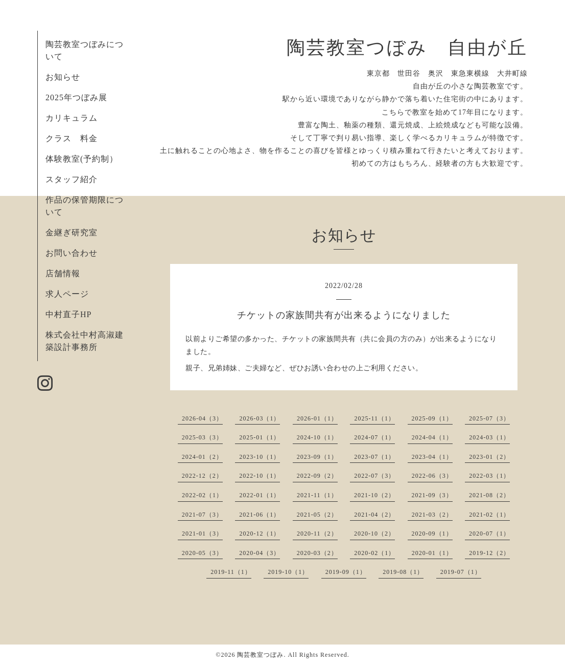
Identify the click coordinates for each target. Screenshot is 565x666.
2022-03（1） (489, 475)
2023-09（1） (317, 456)
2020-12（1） (259, 533)
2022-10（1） (259, 475)
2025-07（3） (489, 418)
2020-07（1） (489, 533)
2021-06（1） (259, 514)
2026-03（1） (259, 418)
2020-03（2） (317, 553)
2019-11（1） (230, 571)
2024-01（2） (202, 456)
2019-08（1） (403, 571)
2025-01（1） (259, 437)
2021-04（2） (374, 514)
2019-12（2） (489, 553)
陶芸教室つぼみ (260, 654)
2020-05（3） (202, 553)
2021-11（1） (317, 495)
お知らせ (62, 77)
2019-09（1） (345, 571)
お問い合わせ (71, 253)
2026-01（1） (317, 418)
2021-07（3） (202, 514)
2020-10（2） (374, 533)
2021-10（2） (374, 495)
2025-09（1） (432, 418)
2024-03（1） (489, 437)
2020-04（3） (259, 553)
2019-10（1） (288, 571)
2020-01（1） (432, 553)
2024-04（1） (432, 437)
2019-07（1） (460, 571)
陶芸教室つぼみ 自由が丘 (407, 47)
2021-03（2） (432, 514)
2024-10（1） (317, 437)
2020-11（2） (317, 533)
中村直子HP (68, 314)
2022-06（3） (432, 475)
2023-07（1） (374, 456)
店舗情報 (62, 273)
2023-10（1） (259, 456)
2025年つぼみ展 (76, 97)
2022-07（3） (374, 475)
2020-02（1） (374, 553)
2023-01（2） (489, 456)
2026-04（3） (202, 418)
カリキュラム (71, 118)
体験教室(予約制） (81, 158)
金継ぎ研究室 (71, 232)
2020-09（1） (432, 533)
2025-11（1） (374, 418)
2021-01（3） (202, 533)
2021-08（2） (489, 495)
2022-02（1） (202, 495)
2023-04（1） (432, 456)
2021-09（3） (432, 495)
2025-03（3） (202, 437)
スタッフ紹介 (71, 179)
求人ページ (67, 294)
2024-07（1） (374, 437)
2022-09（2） (317, 475)
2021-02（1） (489, 514)
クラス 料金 (75, 138)
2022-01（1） (259, 495)
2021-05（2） (317, 514)
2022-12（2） (202, 475)
